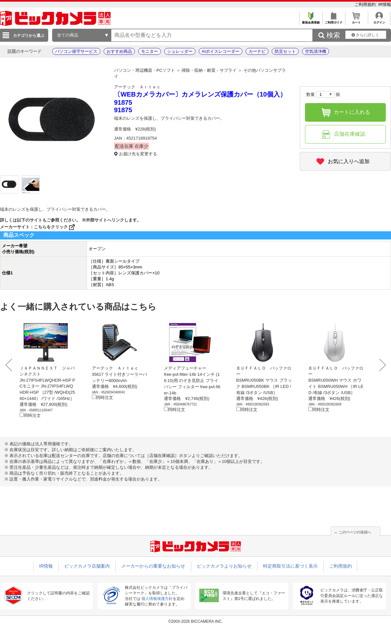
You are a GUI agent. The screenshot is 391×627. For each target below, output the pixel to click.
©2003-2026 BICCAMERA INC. (195, 621)
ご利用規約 (366, 4)
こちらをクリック (55, 226)
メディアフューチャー (185, 368)
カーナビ (257, 51)
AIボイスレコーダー (220, 51)
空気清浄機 (315, 51)
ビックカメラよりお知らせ (224, 566)
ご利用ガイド (333, 20)
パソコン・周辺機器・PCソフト (144, 70)
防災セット (285, 51)
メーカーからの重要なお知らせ (153, 566)
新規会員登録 (310, 20)
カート (356, 20)
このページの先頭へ (355, 532)
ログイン (379, 20)
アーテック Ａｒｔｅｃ (137, 86)
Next (380, 365)
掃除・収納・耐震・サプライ (209, 70)
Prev (10, 365)
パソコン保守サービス (76, 51)
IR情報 (384, 4)
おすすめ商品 (119, 51)
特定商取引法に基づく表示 (290, 566)
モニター (149, 51)
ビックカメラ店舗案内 (87, 566)
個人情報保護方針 (157, 598)
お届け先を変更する (138, 153)
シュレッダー (180, 51)
